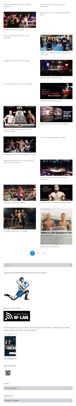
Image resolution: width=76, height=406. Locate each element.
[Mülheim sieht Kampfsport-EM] (56, 226)
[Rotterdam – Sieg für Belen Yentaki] (20, 193)
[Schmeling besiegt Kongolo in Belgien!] (20, 218)
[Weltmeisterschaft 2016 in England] (56, 91)
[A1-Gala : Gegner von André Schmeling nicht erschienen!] (56, 168)
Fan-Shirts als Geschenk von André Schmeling (18, 84)
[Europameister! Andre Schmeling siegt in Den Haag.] (20, 144)
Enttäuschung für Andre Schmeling (51, 78)
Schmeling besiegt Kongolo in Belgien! (15, 231)
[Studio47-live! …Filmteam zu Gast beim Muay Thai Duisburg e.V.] (56, 43)
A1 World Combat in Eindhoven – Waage (52, 137)
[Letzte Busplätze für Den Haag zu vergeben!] (56, 114)
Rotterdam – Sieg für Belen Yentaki (14, 202)
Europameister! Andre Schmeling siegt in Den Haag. (20, 154)
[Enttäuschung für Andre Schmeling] (56, 68)
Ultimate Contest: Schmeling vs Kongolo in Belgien (55, 202)
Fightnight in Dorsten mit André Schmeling (17, 61)
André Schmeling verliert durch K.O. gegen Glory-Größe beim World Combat (19, 161)
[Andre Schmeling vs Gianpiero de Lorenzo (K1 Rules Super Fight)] (20, 117)
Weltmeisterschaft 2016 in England (51, 101)
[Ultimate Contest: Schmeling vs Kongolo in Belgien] (56, 193)
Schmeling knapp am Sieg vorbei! (14, 30)
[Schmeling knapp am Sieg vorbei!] (20, 20)
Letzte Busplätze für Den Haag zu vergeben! (54, 124)
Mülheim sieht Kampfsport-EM (49, 247)
